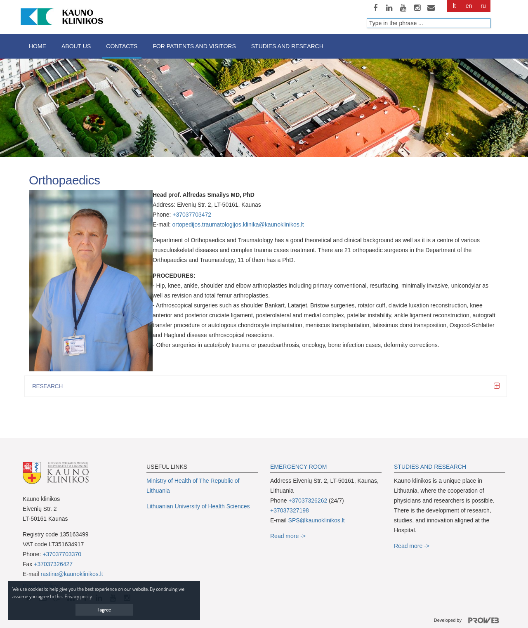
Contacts (121, 46)
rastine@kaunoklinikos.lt (72, 574)
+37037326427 (53, 564)
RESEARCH (50, 386)
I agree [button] (104, 610)
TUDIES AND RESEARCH (432, 466)
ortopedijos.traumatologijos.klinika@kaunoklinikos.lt (238, 224)
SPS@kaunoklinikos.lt (316, 520)
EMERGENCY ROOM (298, 466)
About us (76, 46)
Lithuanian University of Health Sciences (198, 506)
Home (37, 46)
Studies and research (287, 46)
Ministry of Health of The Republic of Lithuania (192, 485)
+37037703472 (191, 214)
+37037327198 (289, 510)
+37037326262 (307, 500)
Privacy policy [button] (78, 596)
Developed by (469, 620)
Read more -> (288, 536)
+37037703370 (61, 554)
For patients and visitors (194, 46)
